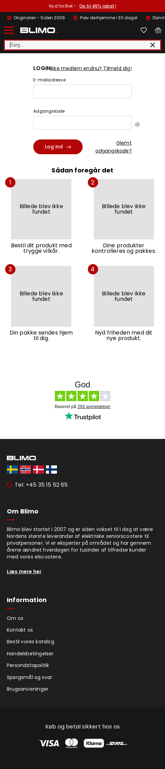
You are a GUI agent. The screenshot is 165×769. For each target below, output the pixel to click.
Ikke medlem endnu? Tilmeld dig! (91, 68)
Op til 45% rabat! (97, 6)
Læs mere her (24, 571)
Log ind (58, 146)
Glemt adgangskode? (113, 146)
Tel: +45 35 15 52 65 (41, 485)
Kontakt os (20, 629)
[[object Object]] (137, 124)
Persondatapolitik (28, 665)
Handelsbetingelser (30, 653)
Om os (15, 618)
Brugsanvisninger (27, 689)
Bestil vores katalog (30, 641)
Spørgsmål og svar (29, 677)
